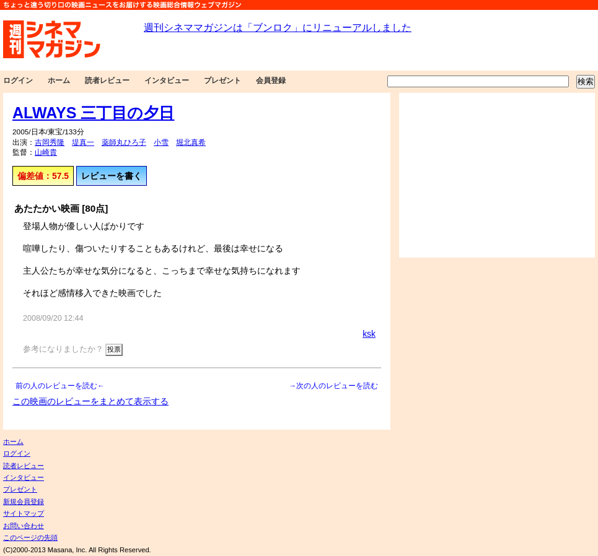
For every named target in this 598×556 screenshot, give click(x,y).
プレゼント (222, 80)
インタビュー (166, 80)
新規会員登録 (23, 501)
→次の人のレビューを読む (333, 385)
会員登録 (271, 80)
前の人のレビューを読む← (60, 385)
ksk (369, 334)
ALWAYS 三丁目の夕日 (93, 112)
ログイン (18, 80)
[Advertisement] (497, 175)
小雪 (161, 142)
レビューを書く (111, 176)
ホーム (59, 80)
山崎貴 (46, 152)
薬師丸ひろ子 (124, 142)
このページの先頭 (30, 537)
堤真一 (83, 142)
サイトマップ (23, 513)
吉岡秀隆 (49, 142)
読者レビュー (107, 80)
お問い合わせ (23, 525)
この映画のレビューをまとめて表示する (90, 401)
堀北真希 (191, 142)
